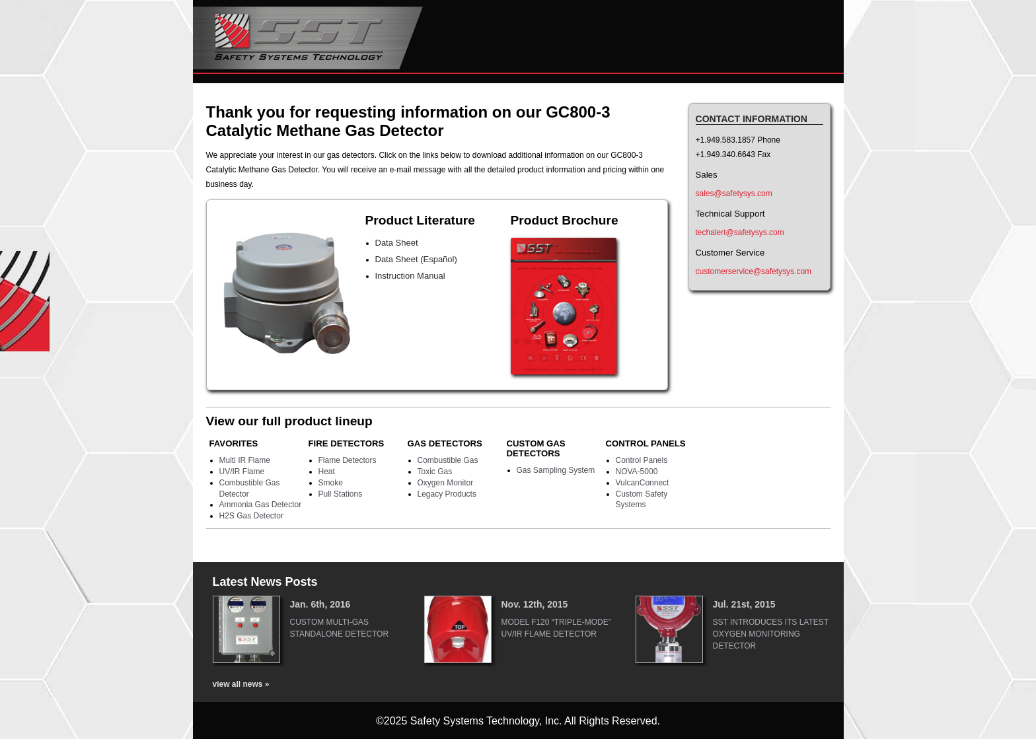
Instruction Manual (410, 276)
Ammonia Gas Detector (260, 504)
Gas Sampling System (556, 470)
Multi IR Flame (244, 460)
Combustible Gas (448, 460)
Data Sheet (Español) (416, 259)
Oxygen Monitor (446, 482)
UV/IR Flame (242, 471)
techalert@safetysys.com (740, 232)
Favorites (233, 443)
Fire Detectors (347, 443)
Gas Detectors (445, 443)
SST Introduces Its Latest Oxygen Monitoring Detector (771, 634)
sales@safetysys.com (734, 193)
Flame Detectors (347, 460)
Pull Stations (340, 494)
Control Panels (646, 443)
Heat (326, 471)
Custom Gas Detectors (536, 448)
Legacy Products (447, 494)
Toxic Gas (435, 471)
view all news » (241, 684)
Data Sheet (396, 243)
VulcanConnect (642, 482)
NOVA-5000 (637, 471)
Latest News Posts (265, 581)
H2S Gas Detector (251, 515)
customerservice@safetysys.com (754, 271)
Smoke (330, 482)
